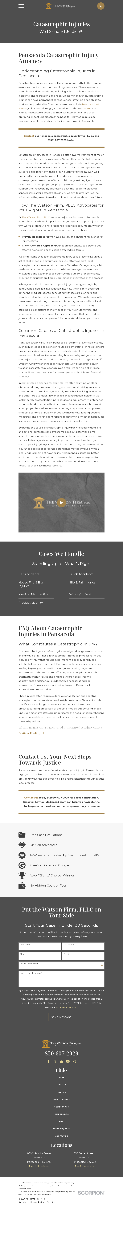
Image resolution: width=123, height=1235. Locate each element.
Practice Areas (61, 1100)
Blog (61, 1122)
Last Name (69, 945)
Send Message (61, 1017)
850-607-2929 (61, 1053)
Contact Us (61, 1136)
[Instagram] (74, 1061)
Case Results (61, 1114)
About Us (61, 1085)
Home (61, 1078)
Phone (23, 954)
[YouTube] (68, 1061)
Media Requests (61, 1129)
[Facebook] (48, 1061)
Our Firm (61, 1092)
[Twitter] (55, 1061)
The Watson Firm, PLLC (36, 217)
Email (66, 954)
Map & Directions (39, 1166)
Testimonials (61, 1107)
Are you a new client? (30, 964)
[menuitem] (22, 1203)
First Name (25, 945)
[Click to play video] (61, 502)
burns (87, 108)
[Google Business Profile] (61, 1061)
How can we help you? (31, 973)
